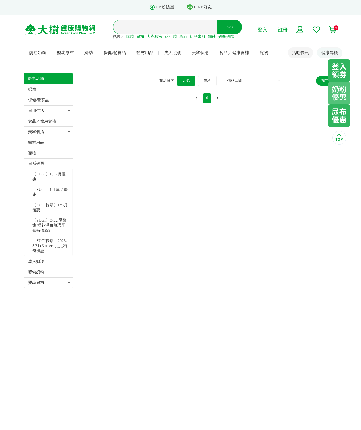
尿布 (140, 36)
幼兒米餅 (197, 36)
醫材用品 (144, 52)
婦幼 (88, 52)
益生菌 (171, 36)
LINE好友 (199, 7)
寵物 (264, 52)
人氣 (186, 81)
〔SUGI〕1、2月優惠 (49, 176)
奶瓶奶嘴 (226, 36)
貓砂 (212, 36)
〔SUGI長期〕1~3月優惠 (50, 207)
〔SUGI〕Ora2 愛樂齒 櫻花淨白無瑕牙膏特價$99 (49, 225)
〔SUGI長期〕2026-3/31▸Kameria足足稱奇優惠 (49, 246)
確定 (325, 81)
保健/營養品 (115, 52)
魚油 (183, 36)
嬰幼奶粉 (37, 52)
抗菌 (130, 36)
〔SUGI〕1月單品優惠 (50, 192)
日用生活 (36, 110)
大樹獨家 (154, 36)
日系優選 (36, 163)
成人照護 (172, 52)
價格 (207, 81)
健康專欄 (329, 52)
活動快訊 (300, 52)
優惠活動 (36, 78)
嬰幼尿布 (65, 52)
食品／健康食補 (234, 52)
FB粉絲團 (161, 7)
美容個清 (200, 52)
